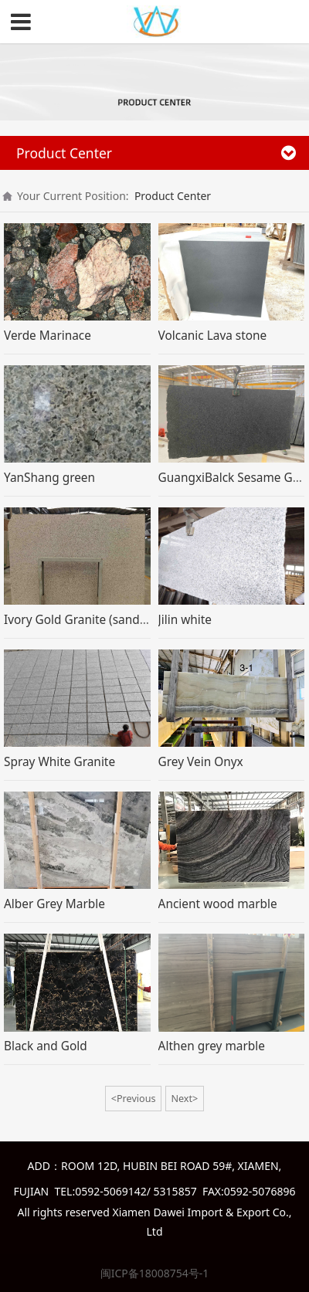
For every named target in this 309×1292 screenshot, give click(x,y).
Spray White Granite (59, 762)
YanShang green (49, 478)
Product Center (172, 195)
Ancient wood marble (217, 904)
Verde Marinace (47, 335)
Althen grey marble (211, 1046)
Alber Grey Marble (54, 904)
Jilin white (185, 620)
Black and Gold (45, 1046)
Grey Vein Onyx (200, 762)
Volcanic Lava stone (212, 335)
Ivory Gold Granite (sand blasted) (95, 620)
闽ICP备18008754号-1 (154, 1273)
